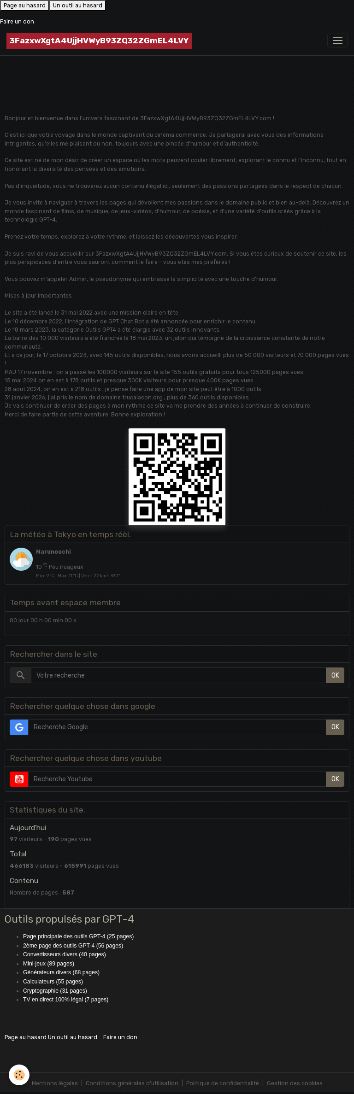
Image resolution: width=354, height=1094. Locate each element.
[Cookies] (19, 1075)
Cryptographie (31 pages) (55, 991)
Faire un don (17, 21)
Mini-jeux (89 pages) (48, 963)
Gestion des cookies (295, 1083)
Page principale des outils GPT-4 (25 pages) (78, 936)
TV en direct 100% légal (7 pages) (65, 999)
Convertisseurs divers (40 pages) (64, 954)
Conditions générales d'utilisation (132, 1083)
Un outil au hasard (77, 5)
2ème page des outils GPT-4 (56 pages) (73, 945)
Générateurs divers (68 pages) (61, 972)
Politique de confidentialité (222, 1083)
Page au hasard (25, 5)
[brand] (99, 41)
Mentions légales (55, 1083)
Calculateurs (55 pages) (53, 981)
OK (335, 675)
